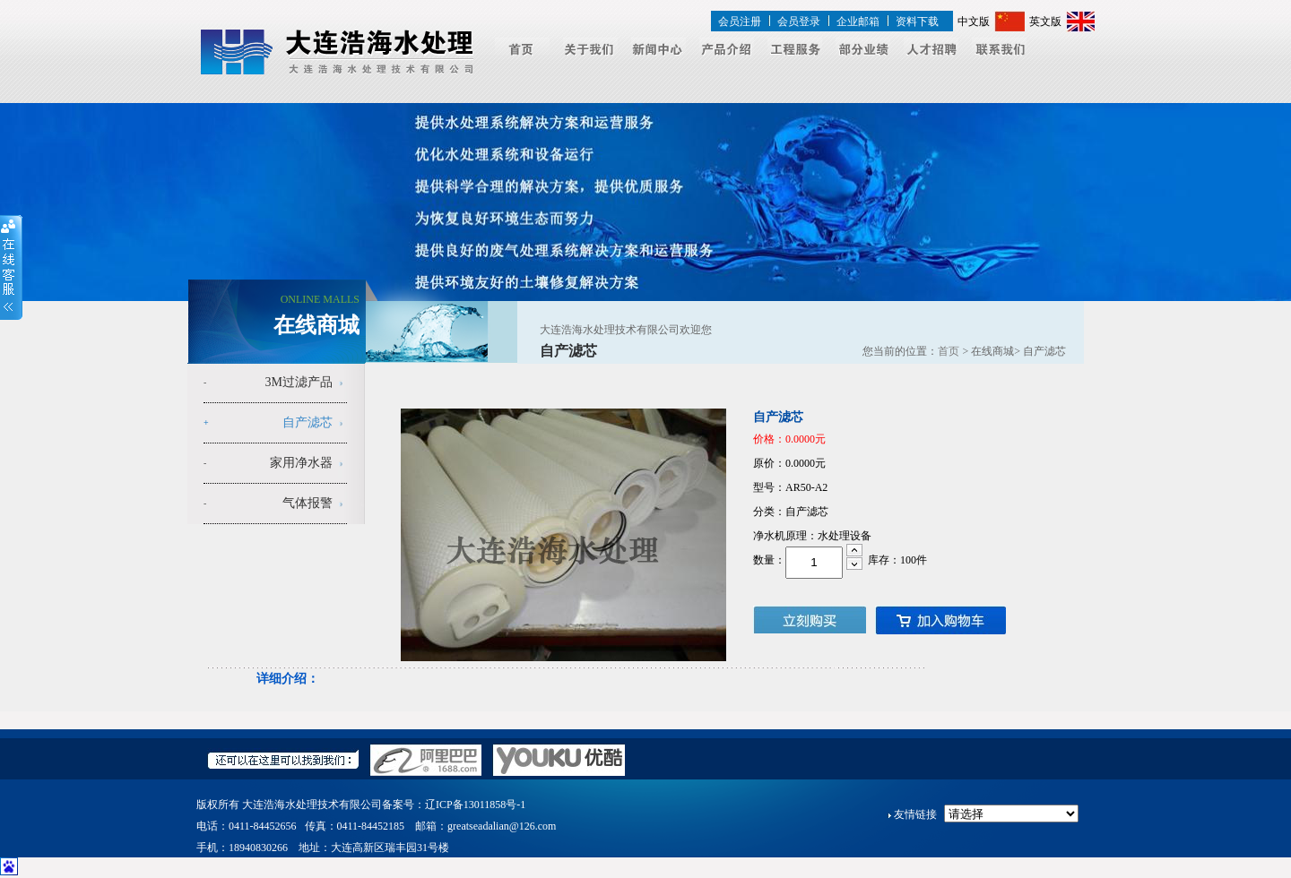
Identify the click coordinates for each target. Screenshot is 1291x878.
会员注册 (739, 21)
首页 (948, 351)
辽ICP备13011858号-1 (475, 804)
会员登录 (798, 21)
